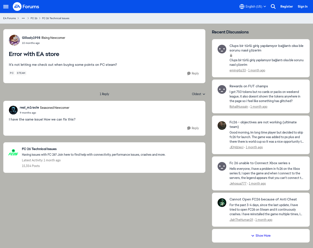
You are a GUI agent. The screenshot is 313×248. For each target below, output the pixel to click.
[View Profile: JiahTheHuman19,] (222, 202)
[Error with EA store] (44, 113)
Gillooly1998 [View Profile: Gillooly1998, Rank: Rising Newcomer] (31, 38)
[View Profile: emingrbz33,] (222, 49)
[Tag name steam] (21, 73)
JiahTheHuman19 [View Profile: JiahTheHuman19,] (241, 220)
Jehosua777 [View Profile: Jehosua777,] (238, 183)
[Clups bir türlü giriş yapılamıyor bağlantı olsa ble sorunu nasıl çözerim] (267, 62)
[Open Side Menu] (6, 6)
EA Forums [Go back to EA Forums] (9, 18)
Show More (261, 236)
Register (286, 6)
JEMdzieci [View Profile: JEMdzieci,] (236, 147)
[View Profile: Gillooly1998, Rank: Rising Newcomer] (14, 40)
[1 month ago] (256, 70)
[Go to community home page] (26, 6)
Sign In (303, 6)
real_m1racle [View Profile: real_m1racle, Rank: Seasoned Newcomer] (29, 107)
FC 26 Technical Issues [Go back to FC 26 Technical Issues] (55, 18)
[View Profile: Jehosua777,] (222, 166)
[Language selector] (253, 6)
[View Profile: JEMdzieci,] (222, 125)
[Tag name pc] (12, 73)
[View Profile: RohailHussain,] (222, 89)
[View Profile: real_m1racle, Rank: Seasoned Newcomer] (13, 110)
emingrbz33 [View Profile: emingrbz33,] (238, 70)
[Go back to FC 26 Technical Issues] (93, 149)
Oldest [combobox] (198, 94)
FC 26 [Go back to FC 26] (34, 18)
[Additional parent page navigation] (23, 18)
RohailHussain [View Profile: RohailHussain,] (239, 106)
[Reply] (193, 73)
